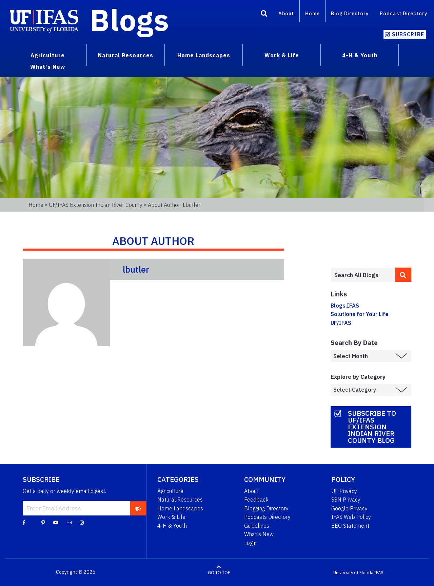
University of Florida (353, 572)
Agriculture (170, 491)
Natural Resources (180, 499)
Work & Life (171, 516)
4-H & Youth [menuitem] (359, 55)
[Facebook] (24, 522)
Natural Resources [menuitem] (125, 55)
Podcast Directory (403, 13)
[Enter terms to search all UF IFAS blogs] (363, 275)
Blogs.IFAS (345, 305)
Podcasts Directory (267, 516)
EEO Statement (350, 525)
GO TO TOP (219, 572)
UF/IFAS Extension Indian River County (95, 204)
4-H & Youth (172, 525)
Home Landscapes (180, 508)
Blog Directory (350, 13)
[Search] (264, 14)
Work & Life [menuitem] (281, 55)
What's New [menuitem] (47, 66)
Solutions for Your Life (360, 314)
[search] (403, 275)
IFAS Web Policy (351, 516)
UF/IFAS (341, 322)
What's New (259, 534)
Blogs (129, 19)
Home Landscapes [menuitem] (203, 55)
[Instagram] (82, 522)
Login (250, 543)
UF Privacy (344, 491)
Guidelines (256, 525)
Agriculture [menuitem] (48, 55)
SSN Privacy (345, 499)
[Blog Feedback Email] (69, 522)
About (286, 13)
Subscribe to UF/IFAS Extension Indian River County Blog (372, 427)
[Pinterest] (43, 522)
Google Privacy (349, 508)
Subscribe (408, 34)
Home (312, 13)
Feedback (256, 499)
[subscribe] (138, 508)
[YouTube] (56, 522)
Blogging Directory (266, 508)
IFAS (378, 572)
